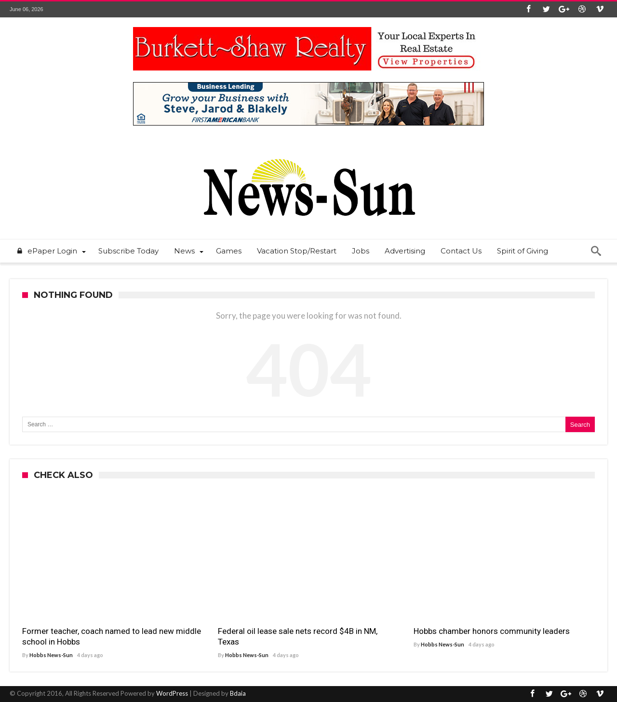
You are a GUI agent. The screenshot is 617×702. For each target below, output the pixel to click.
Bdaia (238, 693)
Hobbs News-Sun (51, 655)
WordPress (172, 693)
